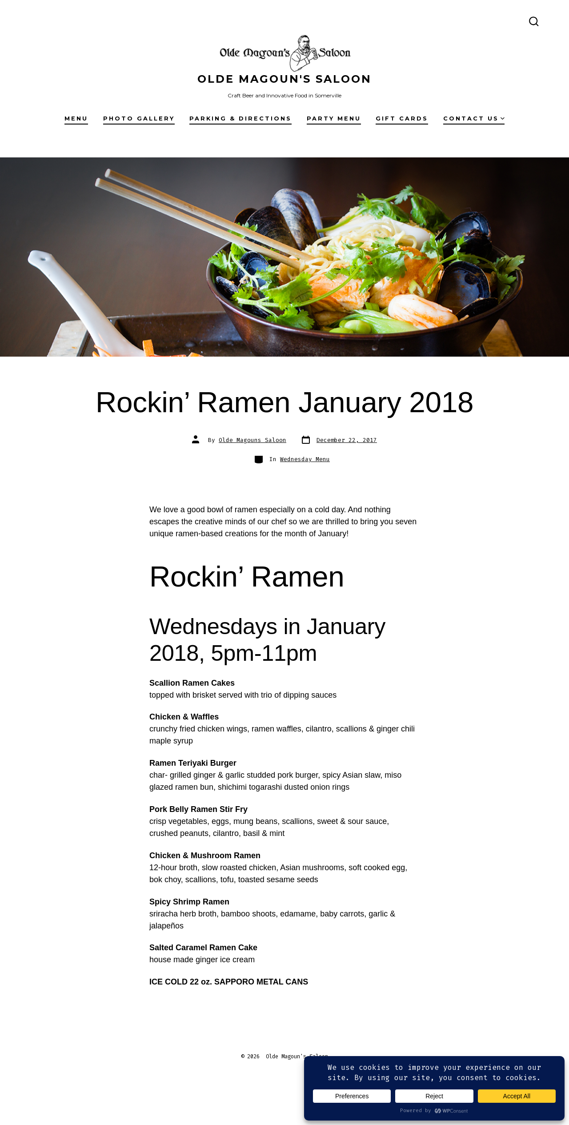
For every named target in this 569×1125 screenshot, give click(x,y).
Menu (76, 118)
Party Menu (334, 118)
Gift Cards (402, 118)
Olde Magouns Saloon (252, 440)
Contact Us (474, 118)
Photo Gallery (139, 118)
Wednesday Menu (305, 459)
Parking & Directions (240, 118)
